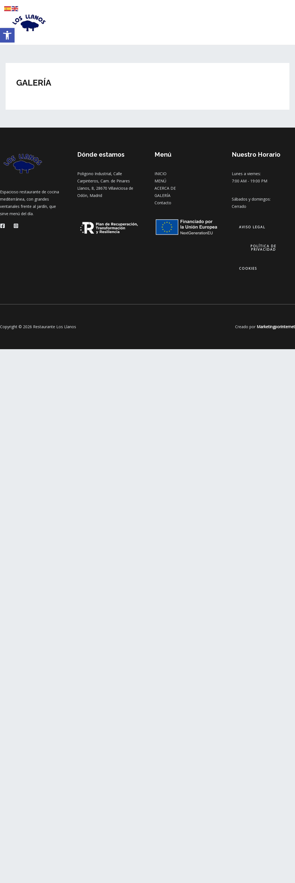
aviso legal (252, 227)
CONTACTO (220, 22)
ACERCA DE (160, 22)
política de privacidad (263, 248)
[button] (7, 35)
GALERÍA (190, 22)
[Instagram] (15, 225)
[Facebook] (2, 225)
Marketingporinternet (276, 326)
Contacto (162, 202)
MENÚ (133, 22)
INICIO (110, 22)
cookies (248, 268)
